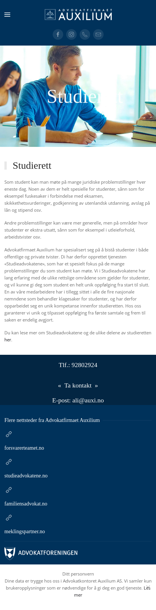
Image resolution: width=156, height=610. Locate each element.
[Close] (148, 587)
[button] (7, 14)
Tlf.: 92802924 (78, 365)
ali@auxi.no (88, 400)
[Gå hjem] (78, 14)
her (8, 340)
